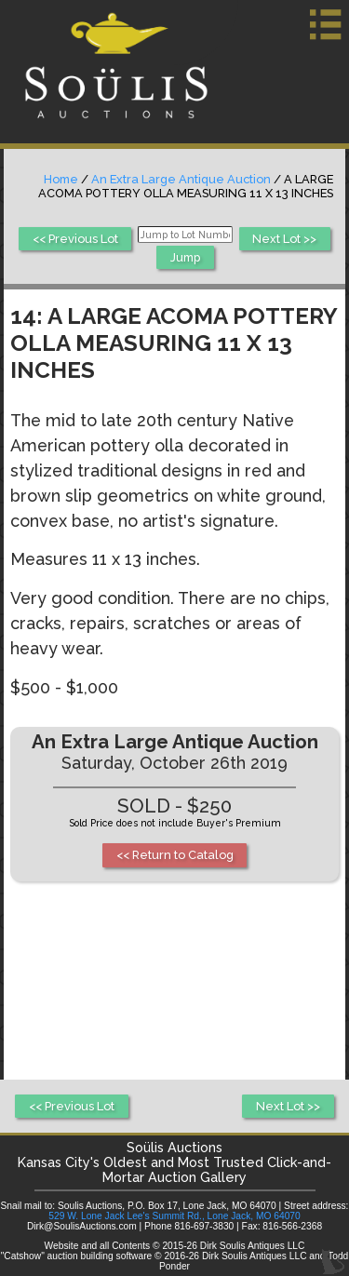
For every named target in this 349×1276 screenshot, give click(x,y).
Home (61, 179)
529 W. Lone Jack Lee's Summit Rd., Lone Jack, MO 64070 (174, 1216)
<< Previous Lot (75, 239)
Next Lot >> (284, 239)
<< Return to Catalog (175, 855)
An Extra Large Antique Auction (181, 179)
